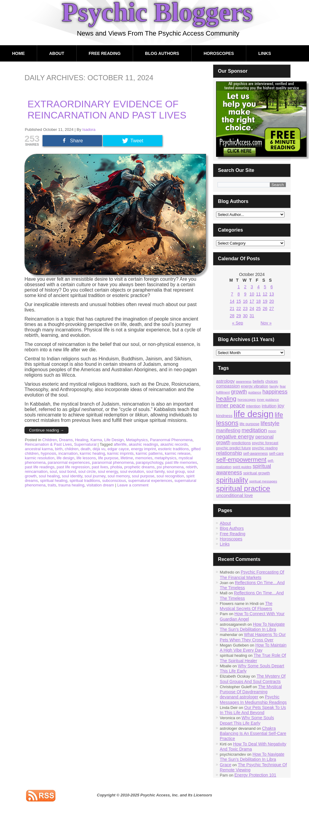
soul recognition (170, 476)
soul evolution (132, 471)
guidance (254, 392)
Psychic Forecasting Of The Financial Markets (252, 575)
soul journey (94, 476)
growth (239, 392)
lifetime (126, 458)
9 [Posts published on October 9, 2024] (245, 294)
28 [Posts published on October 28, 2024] (232, 315)
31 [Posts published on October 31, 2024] (252, 315)
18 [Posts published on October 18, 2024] (258, 301)
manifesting (228, 430)
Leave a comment (132, 485)
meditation (254, 430)
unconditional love (234, 495)
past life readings (39, 467)
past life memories (181, 462)
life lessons (86, 458)
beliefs (258, 381)
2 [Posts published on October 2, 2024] (245, 286)
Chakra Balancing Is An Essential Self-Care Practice (253, 733)
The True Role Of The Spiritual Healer (253, 658)
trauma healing (71, 485)
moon (272, 431)
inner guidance (268, 399)
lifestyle (269, 423)
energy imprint (143, 449)
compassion (228, 386)
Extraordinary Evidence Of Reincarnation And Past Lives (106, 110)
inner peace (230, 405)
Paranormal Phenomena (171, 440)
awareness (244, 381)
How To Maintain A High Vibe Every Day (253, 648)
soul (53, 471)
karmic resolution (39, 458)
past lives (100, 467)
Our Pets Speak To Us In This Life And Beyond (253, 710)
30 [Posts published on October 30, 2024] (245, 315)
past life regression (73, 467)
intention (253, 406)
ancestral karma (39, 449)
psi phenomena (170, 467)
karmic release (177, 453)
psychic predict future (233, 448)
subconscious (114, 480)
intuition (269, 405)
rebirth (191, 467)
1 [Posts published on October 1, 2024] (238, 286)
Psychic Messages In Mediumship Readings (253, 699)
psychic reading (265, 448)
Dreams (66, 440)
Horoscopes (219, 53)
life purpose (108, 458)
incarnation (68, 453)
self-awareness (255, 453)
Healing (81, 440)
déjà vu (99, 449)
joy (281, 406)
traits (52, 485)
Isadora (88, 129)
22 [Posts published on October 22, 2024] (238, 308)
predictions (241, 443)
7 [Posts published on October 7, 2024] (232, 294)
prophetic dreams (139, 467)
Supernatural (85, 444)
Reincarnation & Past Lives (48, 444)
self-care (276, 453)
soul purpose (143, 476)
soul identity (72, 476)
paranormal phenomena (113, 462)
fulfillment (223, 392)
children (71, 449)
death (86, 449)
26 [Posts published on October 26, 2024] (265, 308)
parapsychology (149, 462)
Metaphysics (137, 440)
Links (264, 53)
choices (271, 381)
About (56, 53)
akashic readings (143, 444)
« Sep (237, 323)
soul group (176, 471)
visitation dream (100, 485)
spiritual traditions (84, 480)
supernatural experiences (150, 480)
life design (66, 458)
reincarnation (36, 471)
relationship (229, 453)
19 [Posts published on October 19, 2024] (265, 301)
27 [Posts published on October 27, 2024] (271, 308)
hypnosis (48, 453)
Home (18, 53)
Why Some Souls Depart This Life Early (247, 720)
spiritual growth (256, 473)
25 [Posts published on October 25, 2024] (258, 308)
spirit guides (242, 467)
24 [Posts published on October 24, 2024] (252, 308)
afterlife (120, 444)
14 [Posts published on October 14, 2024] (232, 301)
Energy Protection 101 (255, 775)
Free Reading (105, 53)
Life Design (114, 440)
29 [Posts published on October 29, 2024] (238, 315)
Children (49, 440)
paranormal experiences (69, 462)
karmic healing (92, 453)
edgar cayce (118, 449)
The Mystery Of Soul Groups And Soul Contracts (252, 679)
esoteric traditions (173, 449)
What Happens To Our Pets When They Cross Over (253, 637)
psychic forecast (265, 443)
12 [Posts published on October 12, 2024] (265, 294)
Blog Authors (162, 53)
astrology (225, 381)
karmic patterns (149, 453)
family (274, 386)
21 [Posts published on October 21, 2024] (232, 308)
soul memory (118, 476)
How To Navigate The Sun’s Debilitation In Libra (252, 627)
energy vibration (254, 386)
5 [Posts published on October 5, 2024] (265, 286)
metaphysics (165, 458)
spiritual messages (263, 481)
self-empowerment (241, 459)
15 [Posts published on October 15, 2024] (238, 301)
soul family (155, 471)
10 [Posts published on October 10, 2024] (252, 294)
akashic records (174, 444)
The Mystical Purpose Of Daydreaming (251, 689)
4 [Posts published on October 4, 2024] (258, 286)
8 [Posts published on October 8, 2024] (238, 294)
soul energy (108, 471)
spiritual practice (243, 488)
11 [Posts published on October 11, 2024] (258, 294)
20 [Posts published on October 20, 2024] (271, 301)
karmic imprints (120, 453)
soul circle (87, 471)
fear (283, 386)
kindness (224, 415)
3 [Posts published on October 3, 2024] (252, 286)
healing (226, 398)
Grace (225, 764)
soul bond (67, 471)
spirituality (232, 480)
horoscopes (246, 399)
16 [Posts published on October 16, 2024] (245, 301)
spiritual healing (53, 480)
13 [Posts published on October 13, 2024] (271, 294)
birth (58, 449)
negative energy (235, 437)
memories (143, 458)
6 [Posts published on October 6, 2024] (271, 286)
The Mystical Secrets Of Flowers (246, 606)
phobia (116, 467)
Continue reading (46, 430)
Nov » (266, 323)
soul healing (49, 476)
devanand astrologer (239, 696)
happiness (274, 391)
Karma (96, 440)
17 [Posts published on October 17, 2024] (252, 301)
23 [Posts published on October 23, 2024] (245, 308)
